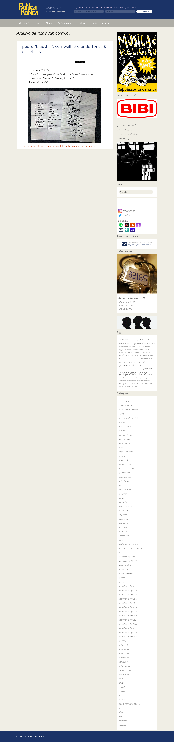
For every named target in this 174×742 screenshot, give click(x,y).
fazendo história (126, 477)
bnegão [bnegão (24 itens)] (137, 340)
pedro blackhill (56, 146)
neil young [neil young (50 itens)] (140, 358)
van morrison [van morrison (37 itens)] (128, 386)
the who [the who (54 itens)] (145, 383)
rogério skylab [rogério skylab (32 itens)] (132, 380)
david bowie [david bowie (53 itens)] (141, 346)
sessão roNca (124, 674)
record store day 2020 (128, 615)
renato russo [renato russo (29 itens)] (130, 378)
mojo (121, 552)
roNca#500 (124, 653)
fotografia (123, 493)
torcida (122, 695)
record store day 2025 (128, 636)
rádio (121, 582)
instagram (123, 523)
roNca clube (124, 645)
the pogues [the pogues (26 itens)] (122, 384)
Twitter (124, 215)
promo (122, 577)
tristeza (122, 699)
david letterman (125, 464)
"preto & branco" (126, 405)
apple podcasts (125, 435)
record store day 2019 (128, 611)
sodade (122, 687)
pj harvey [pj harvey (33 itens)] (130, 369)
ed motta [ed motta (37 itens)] (128, 349)
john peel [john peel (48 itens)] (130, 355)
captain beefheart (126, 451)
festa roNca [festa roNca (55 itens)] (144, 349)
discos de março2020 (128, 468)
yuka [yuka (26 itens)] (135, 387)
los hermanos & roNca (128, 544)
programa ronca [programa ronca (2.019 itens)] (133, 373)
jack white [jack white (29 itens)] (143, 352)
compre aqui (124, 138)
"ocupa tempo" (125, 401)
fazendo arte (124, 472)
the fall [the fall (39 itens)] (150, 380)
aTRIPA (81, 23)
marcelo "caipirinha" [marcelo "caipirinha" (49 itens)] (127, 358)
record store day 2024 (128, 632)
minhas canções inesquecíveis (131, 548)
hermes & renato (126, 506)
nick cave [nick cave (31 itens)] (148, 358)
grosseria (123, 502)
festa (121, 485)
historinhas (123, 510)
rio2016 (122, 641)
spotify (122, 691)
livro (121, 540)
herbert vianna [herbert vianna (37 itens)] (133, 352)
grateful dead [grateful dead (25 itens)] (123, 352)
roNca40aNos (125, 666)
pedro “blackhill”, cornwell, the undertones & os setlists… (64, 49)
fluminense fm (125, 489)
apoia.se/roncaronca (55, 11)
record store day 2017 (128, 603)
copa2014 (123, 460)
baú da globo (124, 439)
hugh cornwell (74, 146)
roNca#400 (124, 649)
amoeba (122, 430)
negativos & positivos (127, 556)
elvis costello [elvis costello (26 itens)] (136, 350)
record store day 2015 (128, 594)
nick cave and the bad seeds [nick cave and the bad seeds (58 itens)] (130, 362)
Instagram (126, 211)
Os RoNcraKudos (100, 23)
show (121, 683)
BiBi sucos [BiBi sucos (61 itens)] (123, 339)
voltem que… (124, 720)
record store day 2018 (128, 607)
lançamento (124, 535)
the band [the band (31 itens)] (144, 380)
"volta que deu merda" (128, 409)
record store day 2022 (128, 624)
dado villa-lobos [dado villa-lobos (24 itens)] (130, 347)
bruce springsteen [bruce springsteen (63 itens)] (132, 343)
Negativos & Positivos (58, 23)
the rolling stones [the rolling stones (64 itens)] (134, 383)
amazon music (125, 426)
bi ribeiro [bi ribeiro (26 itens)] (131, 340)
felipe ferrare (124, 481)
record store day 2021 (128, 619)
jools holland (124, 531)
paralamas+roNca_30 (128, 561)
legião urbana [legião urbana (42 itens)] (148, 355)
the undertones (89, 146)
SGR (121, 678)
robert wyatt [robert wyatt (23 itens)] (138, 378)
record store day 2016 (128, 598)
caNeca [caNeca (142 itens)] (144, 343)
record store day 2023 (128, 628)
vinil (120, 716)
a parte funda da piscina (129, 418)
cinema (122, 456)
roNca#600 (124, 657)
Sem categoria (125, 670)
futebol (122, 498)
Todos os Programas (28, 23)
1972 (121, 414)
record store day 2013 (128, 586)
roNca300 (123, 662)
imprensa (123, 514)
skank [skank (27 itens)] (139, 381)
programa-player (126, 573)
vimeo (121, 712)
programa (123, 569)
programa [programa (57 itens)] (147, 368)
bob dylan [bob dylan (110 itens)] (145, 339)
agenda (122, 422)
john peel (123, 527)
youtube (122, 725)
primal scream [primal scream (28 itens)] (138, 369)
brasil (121, 447)
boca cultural (124, 443)
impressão (123, 519)
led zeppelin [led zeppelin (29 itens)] (138, 355)
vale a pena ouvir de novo (129, 704)
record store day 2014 (128, 590)
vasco (121, 708)
